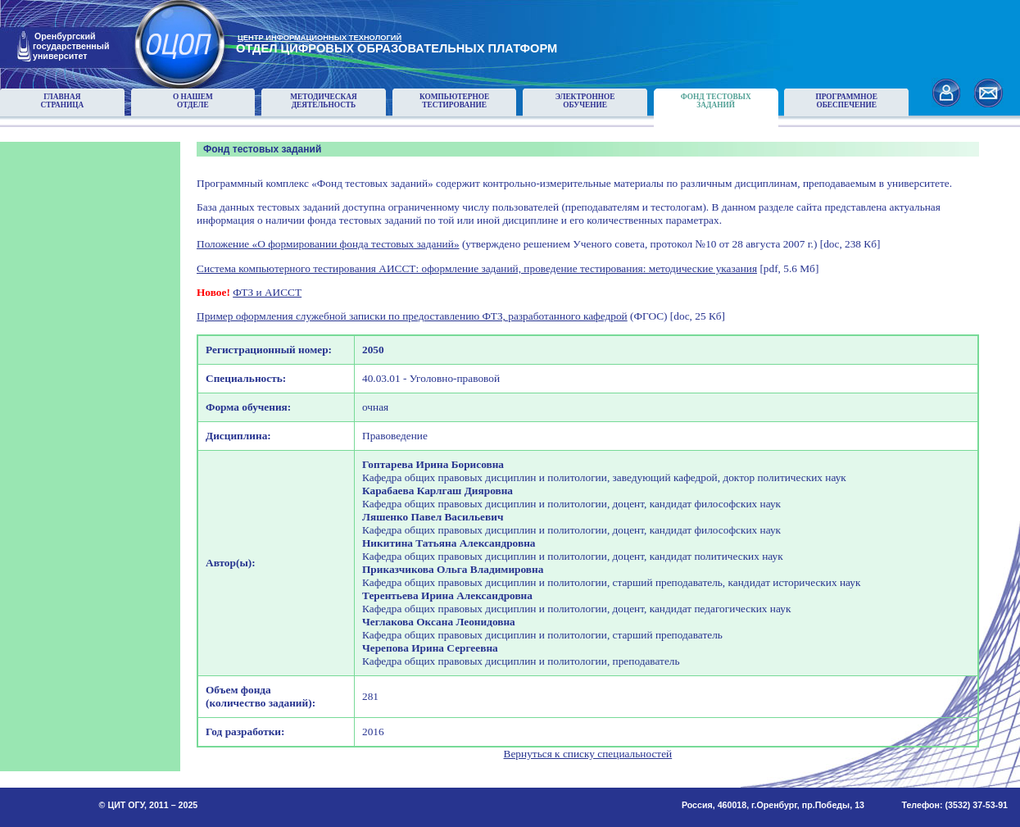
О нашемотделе (193, 101)
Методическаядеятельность (323, 101)
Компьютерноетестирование (454, 101)
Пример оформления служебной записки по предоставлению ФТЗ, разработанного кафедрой (412, 316)
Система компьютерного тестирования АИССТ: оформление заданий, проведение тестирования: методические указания (477, 268)
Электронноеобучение (585, 101)
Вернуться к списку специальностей (588, 753)
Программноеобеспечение (846, 101)
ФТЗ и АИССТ (267, 292)
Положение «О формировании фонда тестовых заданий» (328, 244)
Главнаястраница (62, 101)
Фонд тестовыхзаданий (716, 101)
